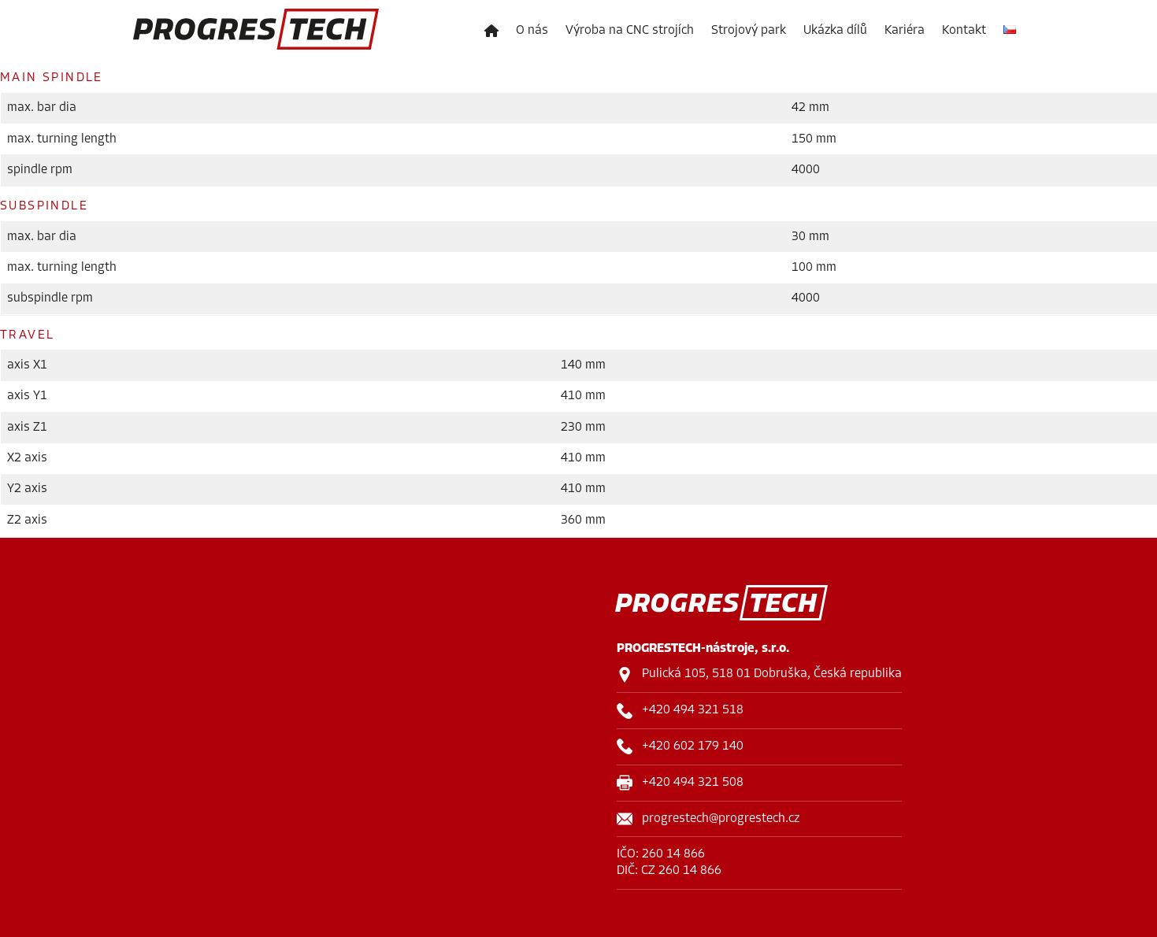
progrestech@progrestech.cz (720, 819)
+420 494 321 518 (693, 710)
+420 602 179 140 (693, 746)
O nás (532, 30)
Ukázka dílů (835, 30)
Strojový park (748, 30)
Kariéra (904, 30)
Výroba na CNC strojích (630, 30)
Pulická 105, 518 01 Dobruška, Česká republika (772, 674)
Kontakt (964, 30)
